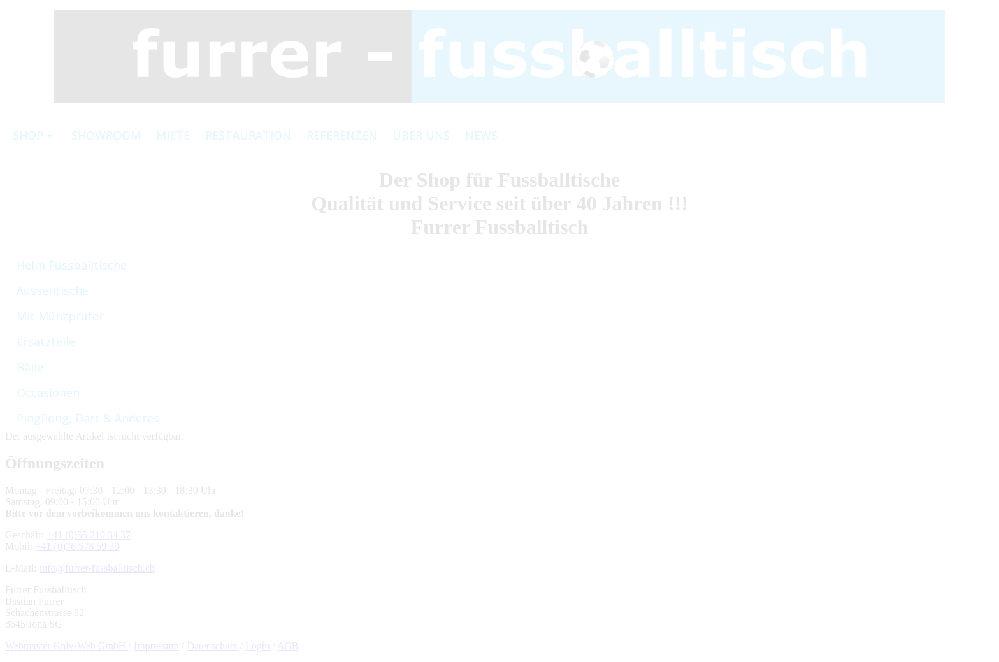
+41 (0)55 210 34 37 (89, 534)
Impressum (156, 645)
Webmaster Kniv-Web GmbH (66, 645)
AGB (288, 645)
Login (257, 645)
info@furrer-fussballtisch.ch (97, 568)
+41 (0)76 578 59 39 (78, 546)
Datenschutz (212, 645)
